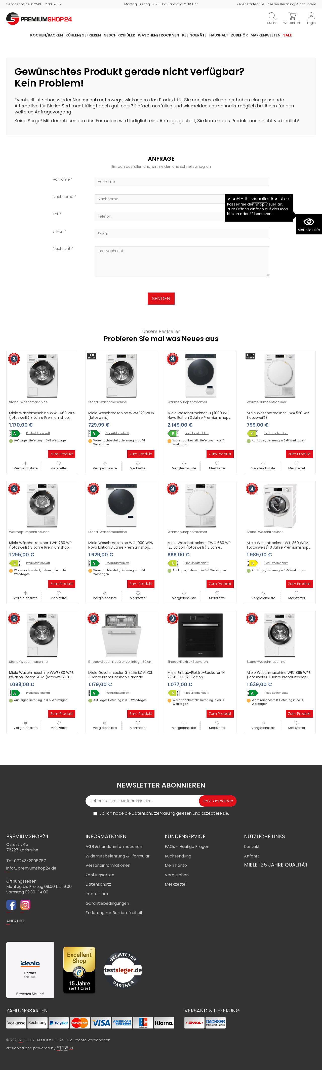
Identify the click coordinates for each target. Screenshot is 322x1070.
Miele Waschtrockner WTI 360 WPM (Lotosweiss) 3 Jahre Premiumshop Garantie (277, 547)
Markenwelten (265, 35)
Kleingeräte (194, 35)
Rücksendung (178, 856)
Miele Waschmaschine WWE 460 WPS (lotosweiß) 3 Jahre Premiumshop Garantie (42, 417)
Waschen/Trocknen (158, 35)
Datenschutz (98, 884)
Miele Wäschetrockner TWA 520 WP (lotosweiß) (278, 415)
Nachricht (61, 248)
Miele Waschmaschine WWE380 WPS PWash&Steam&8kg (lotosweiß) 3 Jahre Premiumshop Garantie (41, 677)
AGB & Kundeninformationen (114, 846)
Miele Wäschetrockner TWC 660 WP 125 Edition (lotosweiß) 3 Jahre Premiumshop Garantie (199, 547)
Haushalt (218, 35)
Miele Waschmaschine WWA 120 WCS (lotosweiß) (121, 415)
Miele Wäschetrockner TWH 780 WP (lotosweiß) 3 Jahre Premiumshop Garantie (40, 547)
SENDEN (161, 298)
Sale (287, 35)
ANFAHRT (15, 921)
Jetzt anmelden (217, 801)
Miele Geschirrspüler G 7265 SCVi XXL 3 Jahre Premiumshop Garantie (120, 675)
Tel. (56, 214)
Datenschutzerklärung (153, 813)
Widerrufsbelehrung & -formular (118, 856)
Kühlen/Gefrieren (83, 35)
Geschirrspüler (119, 35)
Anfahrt (251, 856)
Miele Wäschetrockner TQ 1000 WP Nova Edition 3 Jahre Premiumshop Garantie (198, 417)
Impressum (97, 894)
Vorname (61, 179)
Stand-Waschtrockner (265, 532)
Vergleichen (177, 875)
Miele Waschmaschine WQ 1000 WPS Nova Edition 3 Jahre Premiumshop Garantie (120, 547)
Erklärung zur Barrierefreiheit (114, 913)
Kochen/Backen (46, 35)
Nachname (63, 196)
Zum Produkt (61, 454)
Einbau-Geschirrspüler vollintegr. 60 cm (120, 662)
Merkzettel (59, 466)
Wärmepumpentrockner (187, 402)
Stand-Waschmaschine (28, 402)
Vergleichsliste (26, 466)
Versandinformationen (108, 865)
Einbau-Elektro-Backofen (188, 662)
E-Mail (58, 231)
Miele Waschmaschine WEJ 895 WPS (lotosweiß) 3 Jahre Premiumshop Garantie (279, 677)
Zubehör (239, 35)
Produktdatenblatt (38, 433)
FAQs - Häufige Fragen (187, 846)
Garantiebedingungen (107, 903)
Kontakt (252, 846)
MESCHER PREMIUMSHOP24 (41, 1040)
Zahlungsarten (100, 875)
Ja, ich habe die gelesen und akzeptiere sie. (164, 813)
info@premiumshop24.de (31, 868)
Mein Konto (176, 865)
